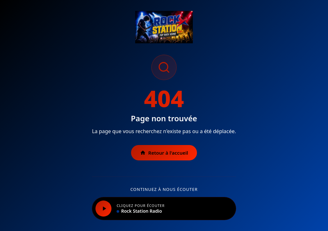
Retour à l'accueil (164, 153)
